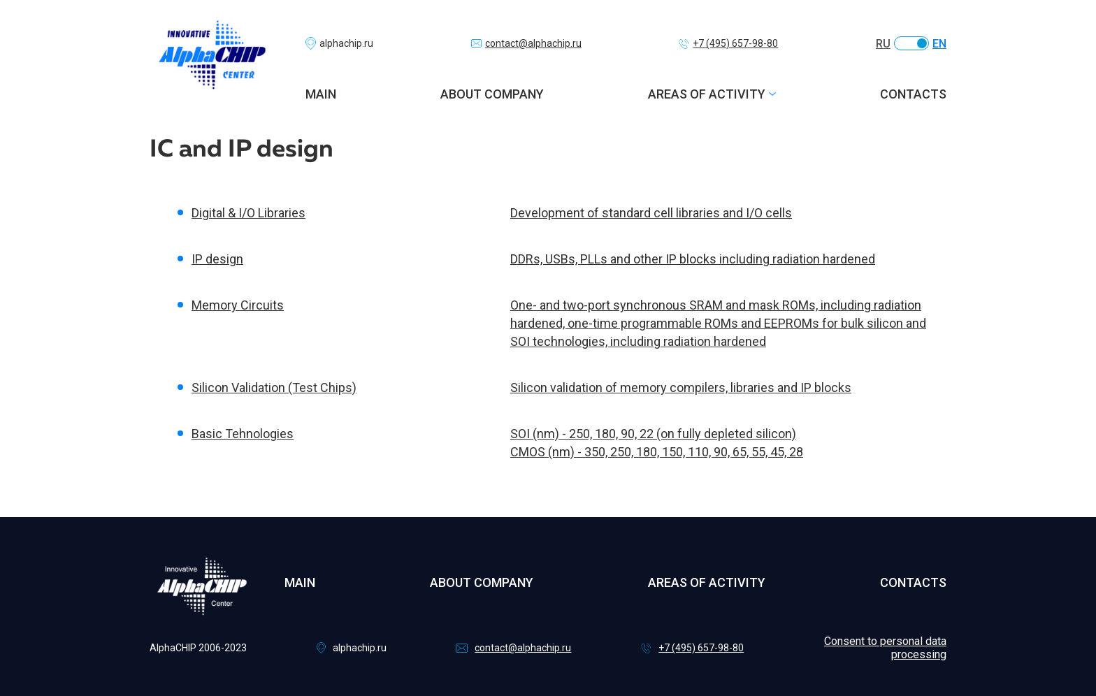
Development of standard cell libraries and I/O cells (651, 212)
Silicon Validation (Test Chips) (274, 387)
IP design (217, 259)
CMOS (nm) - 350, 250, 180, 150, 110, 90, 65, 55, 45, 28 (656, 451)
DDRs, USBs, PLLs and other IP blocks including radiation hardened (692, 259)
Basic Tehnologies (243, 433)
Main (320, 94)
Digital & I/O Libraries (248, 212)
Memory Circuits (238, 305)
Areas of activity (706, 94)
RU (883, 43)
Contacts (913, 94)
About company (492, 94)
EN (939, 43)
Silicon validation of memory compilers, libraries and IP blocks (680, 387)
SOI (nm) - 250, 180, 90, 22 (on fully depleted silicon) (653, 433)
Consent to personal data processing (885, 648)
